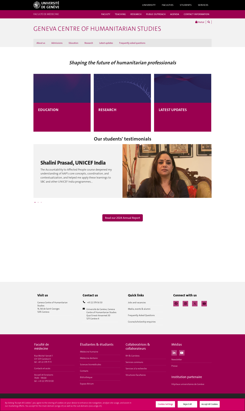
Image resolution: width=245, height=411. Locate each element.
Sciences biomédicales (90, 364)
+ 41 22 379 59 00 (46, 381)
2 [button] (38, 202)
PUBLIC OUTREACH (155, 14)
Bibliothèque (86, 377)
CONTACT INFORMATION (196, 14)
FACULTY (105, 14)
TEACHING (120, 14)
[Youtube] (181, 352)
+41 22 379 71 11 (45, 362)
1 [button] (35, 202)
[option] (122, 171)
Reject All (187, 405)
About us (41, 43)
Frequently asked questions (132, 43)
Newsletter (176, 359)
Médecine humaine (89, 351)
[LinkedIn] (185, 303)
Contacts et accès (42, 368)
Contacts (84, 370)
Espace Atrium (87, 383)
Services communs (134, 362)
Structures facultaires (136, 375)
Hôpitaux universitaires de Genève (187, 384)
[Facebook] (176, 303)
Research (89, 43)
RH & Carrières (133, 355)
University (149, 5)
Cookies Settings (165, 405)
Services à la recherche (136, 368)
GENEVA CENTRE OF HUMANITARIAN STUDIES (97, 29)
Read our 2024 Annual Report (122, 218)
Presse (174, 365)
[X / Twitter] (194, 303)
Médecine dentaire (89, 358)
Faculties (168, 5)
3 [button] (41, 202)
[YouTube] (204, 303)
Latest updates (106, 43)
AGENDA (174, 14)
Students (186, 5)
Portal (199, 22)
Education (73, 43)
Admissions (56, 43)
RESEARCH (135, 14)
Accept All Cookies (209, 405)
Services (203, 5)
